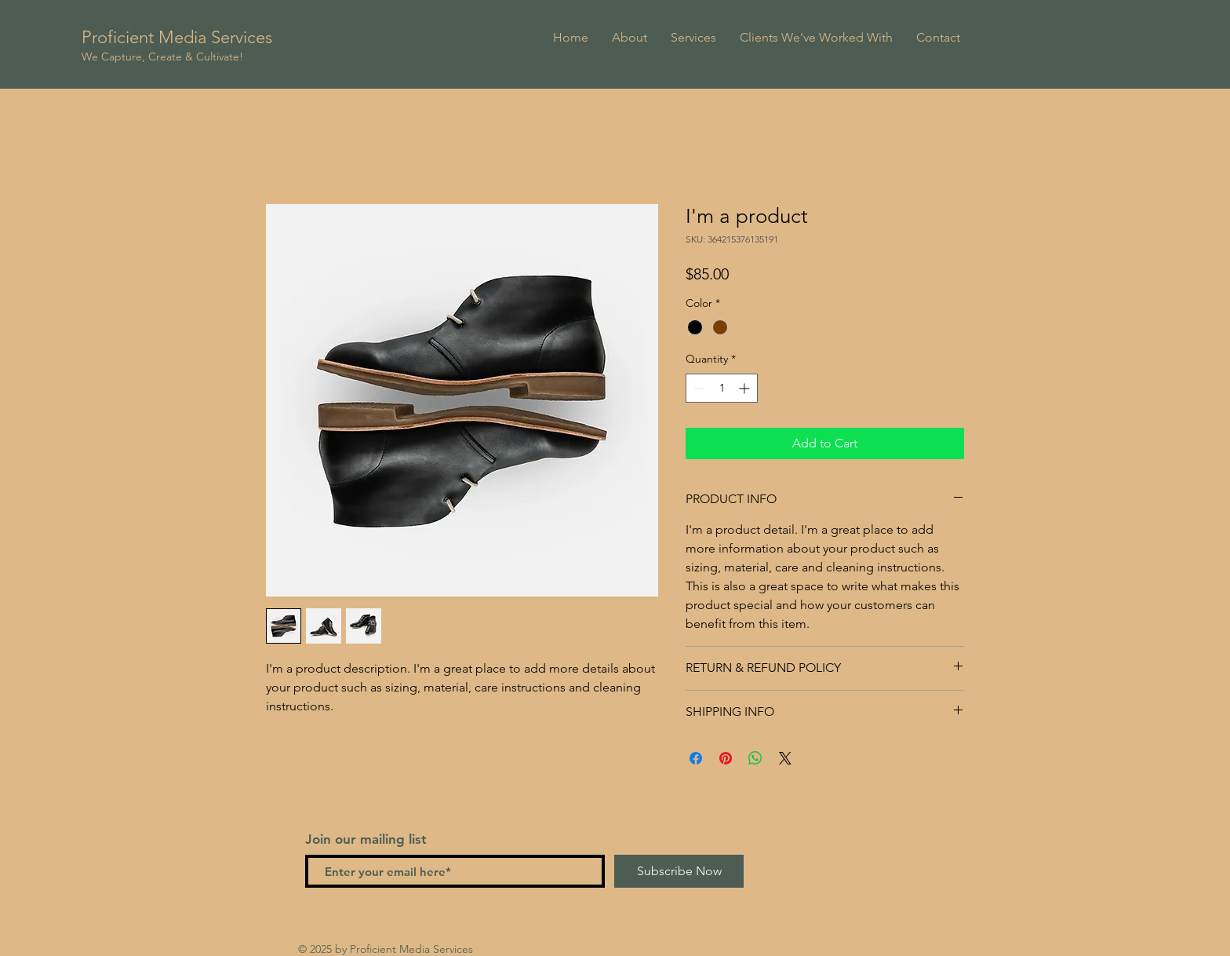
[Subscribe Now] (679, 871)
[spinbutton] (722, 388)
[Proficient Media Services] (198, 37)
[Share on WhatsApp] (755, 758)
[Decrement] (698, 388)
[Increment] (745, 388)
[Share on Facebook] (695, 758)
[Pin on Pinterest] (725, 758)
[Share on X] (785, 758)
